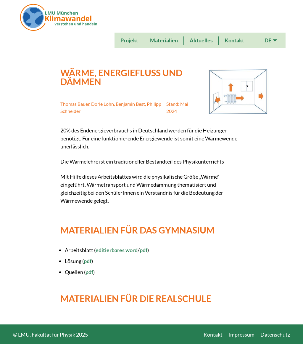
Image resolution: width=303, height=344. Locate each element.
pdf (143, 250)
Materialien (164, 40)
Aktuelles (201, 40)
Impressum (241, 334)
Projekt (129, 40)
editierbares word (117, 250)
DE (268, 40)
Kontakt (234, 40)
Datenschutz (275, 334)
